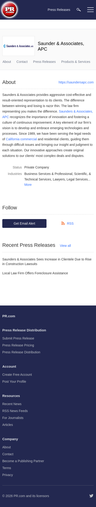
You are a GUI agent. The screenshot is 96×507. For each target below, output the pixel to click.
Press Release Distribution (21, 352)
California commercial (21, 139)
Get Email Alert (24, 223)
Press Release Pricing (18, 345)
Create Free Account (17, 374)
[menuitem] (79, 10)
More (28, 184)
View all (65, 245)
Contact (22, 62)
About (7, 62)
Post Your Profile (14, 381)
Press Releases (44, 62)
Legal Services (77, 179)
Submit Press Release (18, 338)
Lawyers (59, 179)
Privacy (7, 475)
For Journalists (12, 418)
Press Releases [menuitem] (59, 10)
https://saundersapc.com (76, 82)
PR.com (19, 496)
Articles (7, 425)
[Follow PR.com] (91, 495)
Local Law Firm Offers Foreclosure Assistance (35, 273)
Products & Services (75, 62)
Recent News (11, 404)
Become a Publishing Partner (23, 461)
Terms (6, 468)
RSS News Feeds (15, 411)
